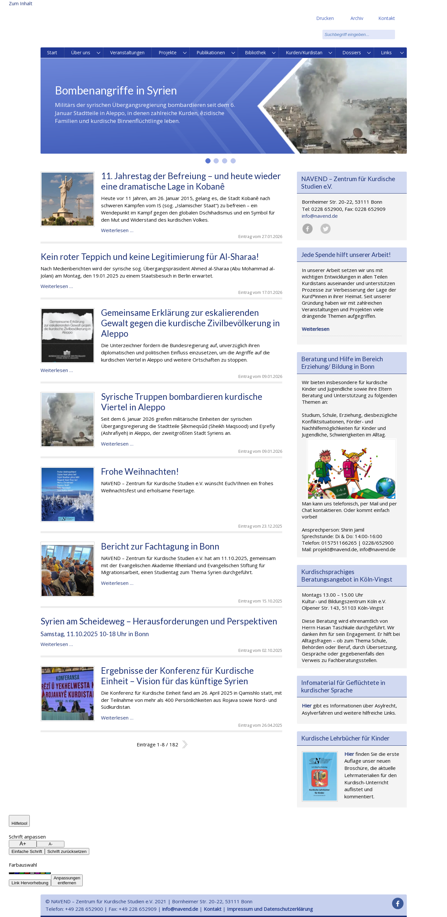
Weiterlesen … (117, 230)
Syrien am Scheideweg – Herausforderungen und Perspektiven (159, 621)
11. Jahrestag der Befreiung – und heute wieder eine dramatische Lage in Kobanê (191, 181)
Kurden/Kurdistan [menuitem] (304, 52)
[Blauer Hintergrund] (16, 873)
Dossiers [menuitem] (351, 52)
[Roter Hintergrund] (27, 873)
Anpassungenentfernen (67, 880)
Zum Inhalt (20, 3)
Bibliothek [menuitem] (255, 52)
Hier (307, 705)
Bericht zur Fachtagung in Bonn (160, 546)
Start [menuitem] (52, 52)
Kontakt (212, 909)
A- (51, 844)
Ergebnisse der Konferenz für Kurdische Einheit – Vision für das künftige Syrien (177, 675)
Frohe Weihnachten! (140, 471)
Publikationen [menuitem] (211, 52)
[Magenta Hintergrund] (37, 873)
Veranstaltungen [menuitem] (127, 52)
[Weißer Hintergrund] (32, 873)
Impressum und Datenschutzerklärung (270, 909)
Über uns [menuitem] (80, 52)
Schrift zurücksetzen (67, 851)
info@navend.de (320, 215)
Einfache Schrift (26, 851)
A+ (23, 843)
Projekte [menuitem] (168, 52)
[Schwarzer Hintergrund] (11, 873)
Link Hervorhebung (29, 882)
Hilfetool (19, 823)
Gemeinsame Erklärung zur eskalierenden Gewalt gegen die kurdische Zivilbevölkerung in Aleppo (190, 323)
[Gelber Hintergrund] (42, 873)
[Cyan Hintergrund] (48, 873)
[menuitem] (99, 52)
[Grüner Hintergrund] (22, 873)
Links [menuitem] (386, 52)
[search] (358, 34)
